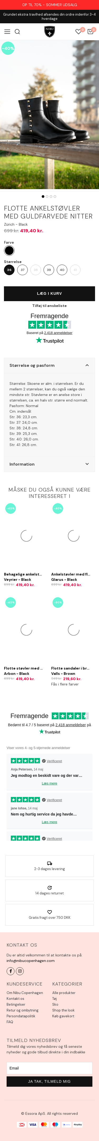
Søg (17, 31)
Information (22, 464)
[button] (49, 365)
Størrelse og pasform (32, 365)
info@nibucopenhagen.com (31, 960)
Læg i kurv (49, 293)
